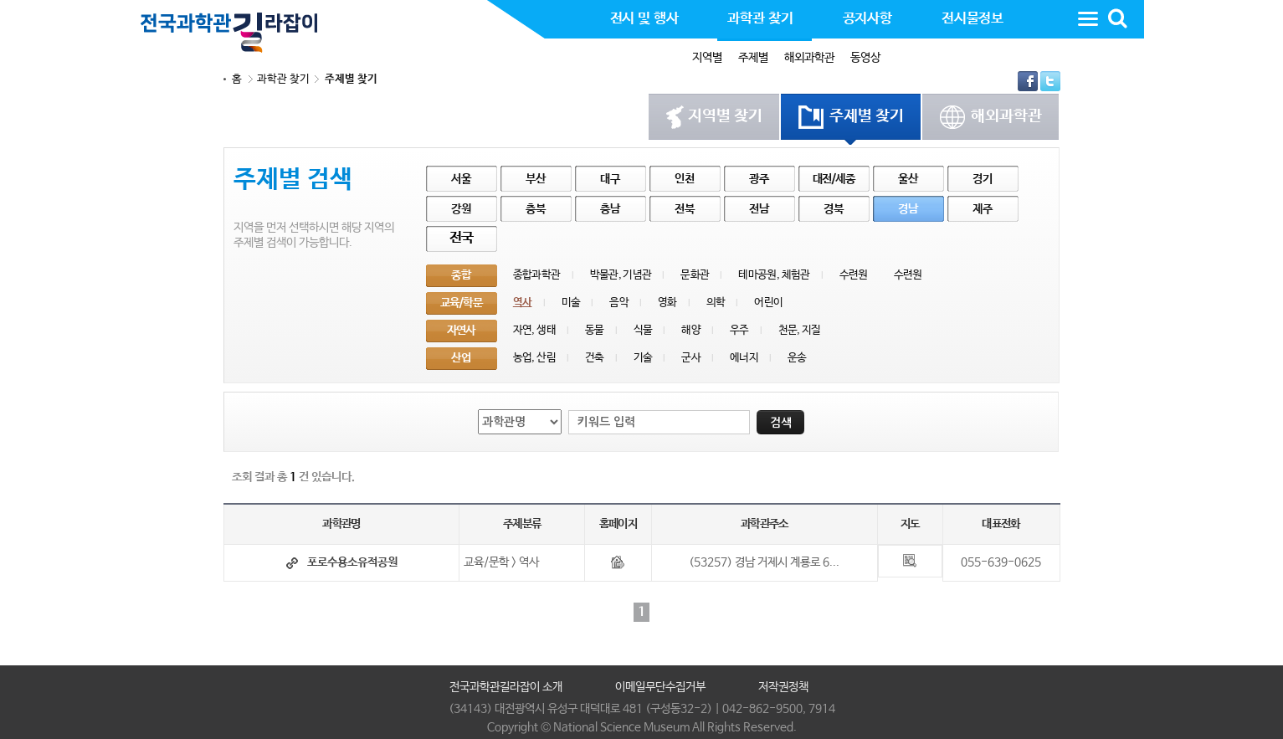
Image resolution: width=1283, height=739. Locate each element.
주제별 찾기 (351, 79)
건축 (594, 358)
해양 (691, 330)
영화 (667, 302)
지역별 (707, 57)
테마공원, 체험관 (773, 275)
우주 (739, 330)
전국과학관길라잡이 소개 (505, 687)
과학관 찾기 (283, 79)
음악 (619, 302)
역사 (522, 302)
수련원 (853, 275)
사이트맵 (1088, 18)
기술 (643, 358)
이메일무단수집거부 (660, 687)
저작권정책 (783, 687)
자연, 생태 (534, 330)
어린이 (768, 302)
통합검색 (1117, 18)
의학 (716, 302)
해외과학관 (809, 57)
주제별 (753, 57)
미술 (571, 302)
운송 (797, 358)
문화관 (694, 275)
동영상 (865, 57)
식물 (643, 330)
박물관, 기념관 (621, 275)
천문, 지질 (799, 330)
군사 (691, 358)
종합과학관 (537, 275)
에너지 (744, 358)
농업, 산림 (534, 358)
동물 (594, 330)
